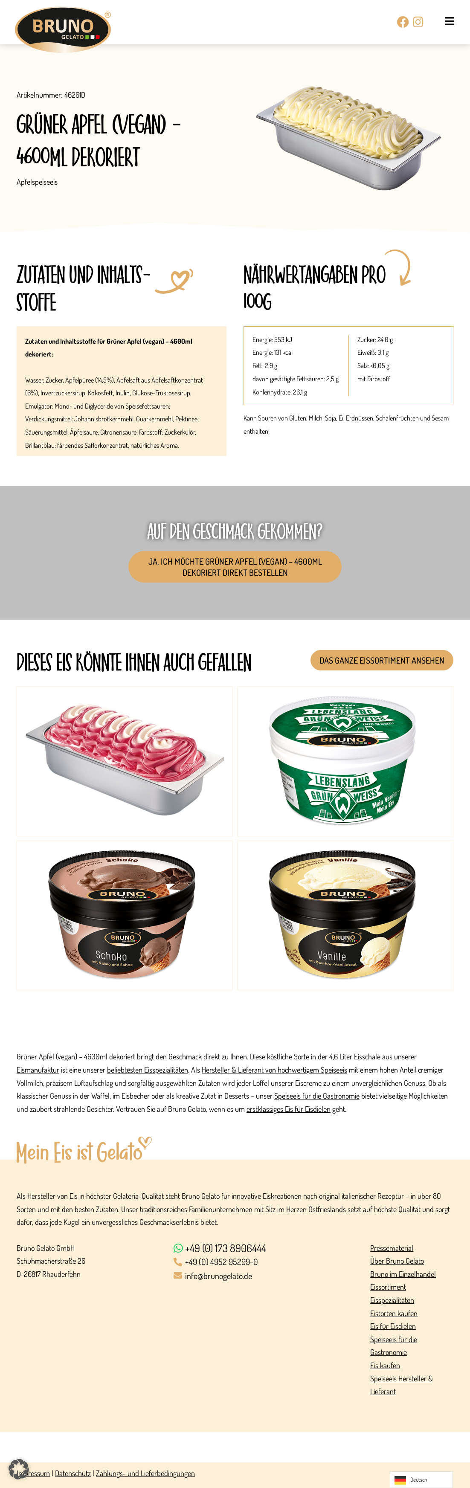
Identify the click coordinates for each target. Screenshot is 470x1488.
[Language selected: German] (421, 1479)
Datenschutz (73, 1473)
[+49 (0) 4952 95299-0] (268, 1262)
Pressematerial (391, 1248)
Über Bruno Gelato (397, 1260)
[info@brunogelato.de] (268, 1276)
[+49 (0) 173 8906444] (268, 1248)
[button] (19, 1469)
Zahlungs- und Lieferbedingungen (145, 1473)
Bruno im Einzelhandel (403, 1274)
